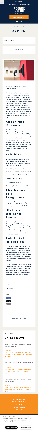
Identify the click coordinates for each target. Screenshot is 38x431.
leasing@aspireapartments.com (19, 4)
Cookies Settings (26, 427)
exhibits (20, 161)
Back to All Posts (19, 319)
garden (8, 270)
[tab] (19, 50)
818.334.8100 (19, 1)
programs (28, 202)
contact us (19, 274)
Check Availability (19, 17)
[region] (19, 422)
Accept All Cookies (11, 427)
